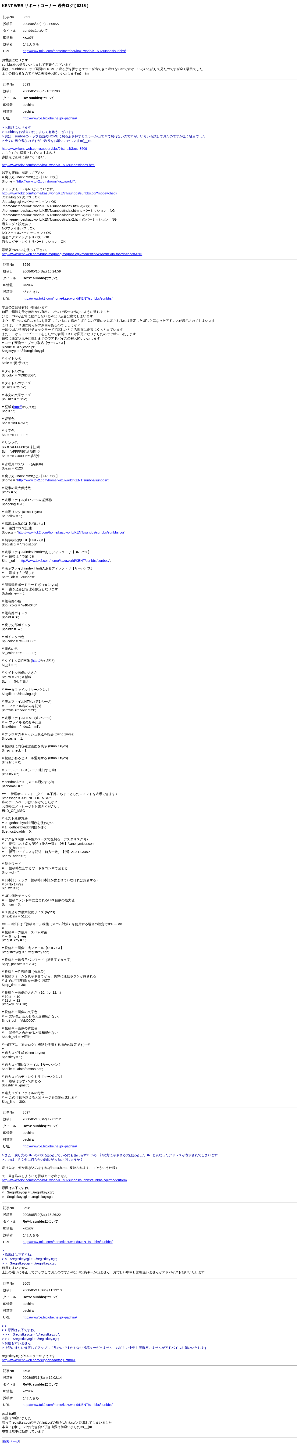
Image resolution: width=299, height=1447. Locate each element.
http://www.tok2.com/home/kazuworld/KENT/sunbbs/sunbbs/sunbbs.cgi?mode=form (64, 1180)
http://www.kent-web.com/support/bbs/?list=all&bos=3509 (44, 148)
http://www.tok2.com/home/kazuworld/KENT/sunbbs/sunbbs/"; (63, 480)
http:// (17, 407)
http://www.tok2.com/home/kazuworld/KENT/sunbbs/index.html (48, 165)
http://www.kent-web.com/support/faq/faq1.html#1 (38, 1360)
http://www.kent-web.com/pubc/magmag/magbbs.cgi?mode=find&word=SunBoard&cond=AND (72, 254)
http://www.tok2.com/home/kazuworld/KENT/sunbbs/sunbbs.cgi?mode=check (59, 193)
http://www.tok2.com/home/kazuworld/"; (46, 181)
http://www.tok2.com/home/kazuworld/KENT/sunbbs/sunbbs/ (68, 298)
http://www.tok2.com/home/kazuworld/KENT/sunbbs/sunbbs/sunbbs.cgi (71, 532)
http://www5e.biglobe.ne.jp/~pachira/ (50, 118)
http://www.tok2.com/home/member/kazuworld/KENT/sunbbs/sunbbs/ (74, 51)
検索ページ (11, 1441)
